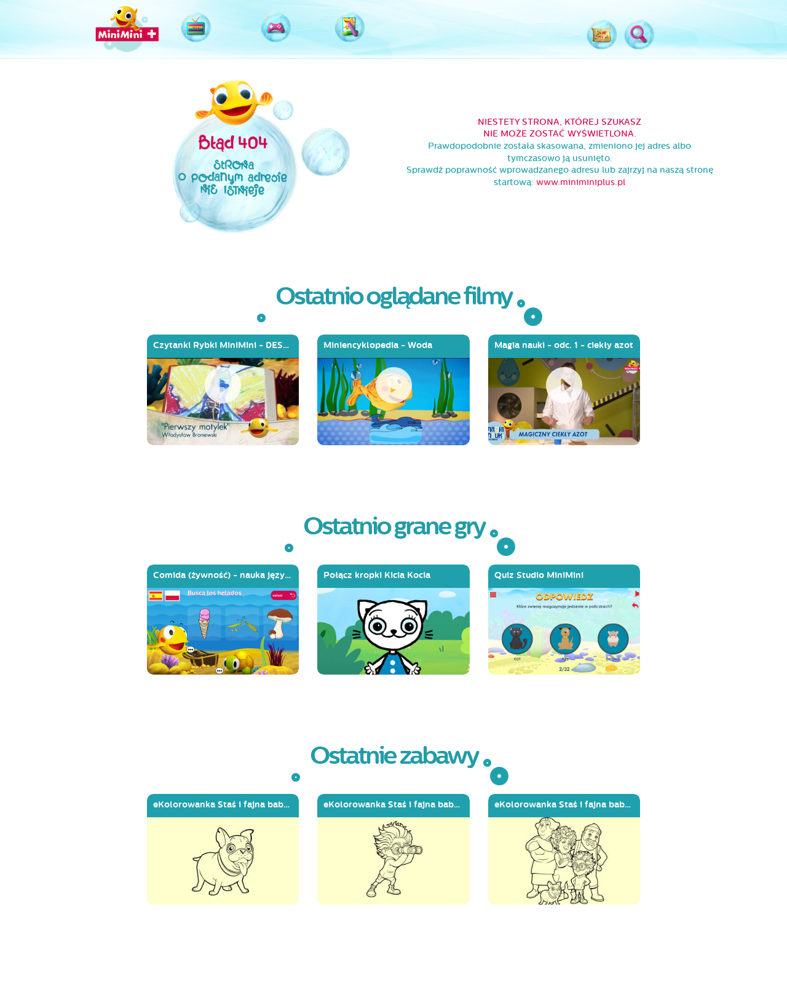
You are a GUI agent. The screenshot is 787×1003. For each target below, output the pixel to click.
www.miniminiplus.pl (580, 182)
